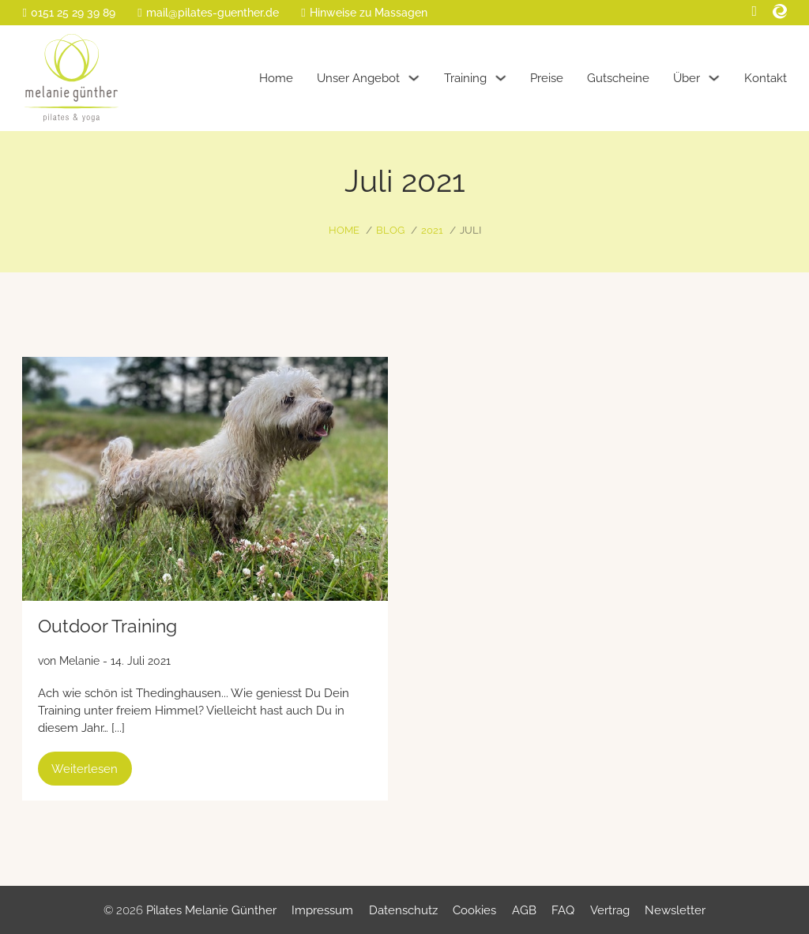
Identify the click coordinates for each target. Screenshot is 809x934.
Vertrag (610, 909)
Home (276, 77)
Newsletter (675, 909)
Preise (546, 77)
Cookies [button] (474, 909)
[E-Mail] (207, 12)
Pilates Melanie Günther (211, 909)
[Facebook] (755, 11)
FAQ (562, 909)
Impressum (322, 909)
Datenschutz (403, 909)
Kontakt (765, 77)
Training (465, 77)
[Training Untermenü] (500, 78)
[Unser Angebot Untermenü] (414, 78)
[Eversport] (780, 11)
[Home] (71, 78)
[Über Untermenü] (714, 78)
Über (686, 77)
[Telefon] (68, 12)
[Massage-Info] (364, 12)
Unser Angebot (358, 77)
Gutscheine (618, 77)
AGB (524, 909)
